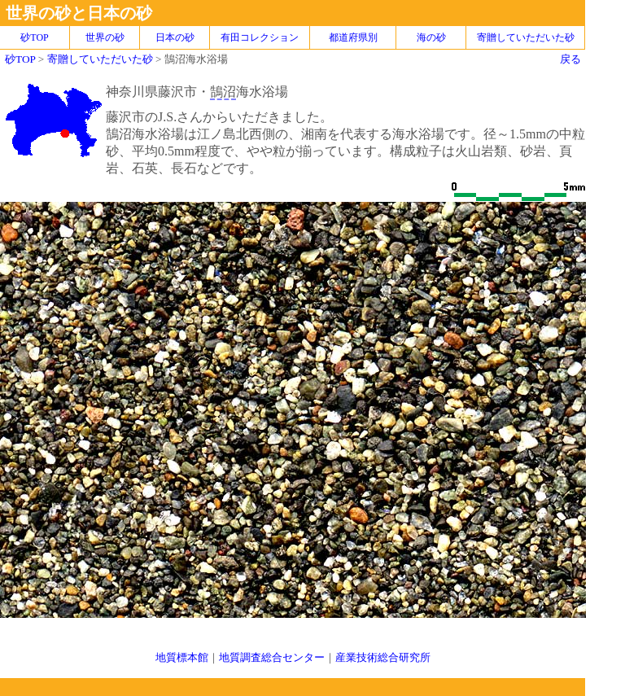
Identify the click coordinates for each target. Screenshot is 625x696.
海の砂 (431, 37)
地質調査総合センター (272, 657)
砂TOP (20, 59)
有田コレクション (260, 37)
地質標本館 (181, 657)
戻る (570, 59)
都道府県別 (353, 37)
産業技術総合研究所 (383, 657)
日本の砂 (174, 37)
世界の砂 (105, 37)
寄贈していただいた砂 (526, 37)
